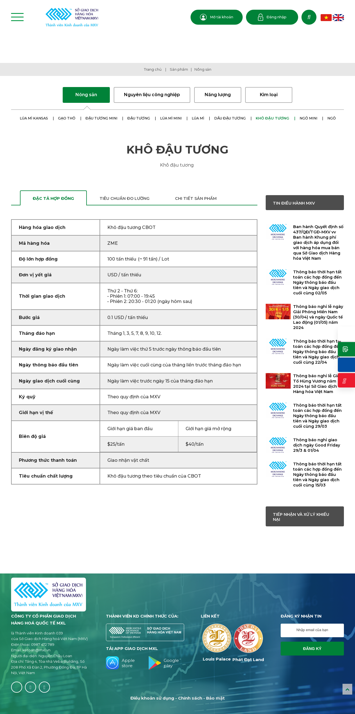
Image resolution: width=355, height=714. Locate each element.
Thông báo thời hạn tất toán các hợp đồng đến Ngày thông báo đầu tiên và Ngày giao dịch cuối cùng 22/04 (317, 352)
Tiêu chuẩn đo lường (124, 198)
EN (338, 17)
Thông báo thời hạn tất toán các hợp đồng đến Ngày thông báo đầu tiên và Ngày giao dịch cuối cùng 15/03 (317, 474)
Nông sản (202, 69)
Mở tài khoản (216, 17)
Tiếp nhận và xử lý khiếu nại (301, 517)
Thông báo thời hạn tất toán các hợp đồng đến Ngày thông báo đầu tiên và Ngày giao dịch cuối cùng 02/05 (317, 282)
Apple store (120, 662)
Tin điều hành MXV (294, 203)
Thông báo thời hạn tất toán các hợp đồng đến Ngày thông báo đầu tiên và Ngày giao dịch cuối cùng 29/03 (317, 416)
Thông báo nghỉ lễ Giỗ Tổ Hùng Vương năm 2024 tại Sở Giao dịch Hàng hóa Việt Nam (316, 383)
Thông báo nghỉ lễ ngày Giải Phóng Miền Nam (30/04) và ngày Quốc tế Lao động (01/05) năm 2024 (318, 317)
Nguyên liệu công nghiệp (152, 94)
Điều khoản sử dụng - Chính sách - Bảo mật (177, 698)
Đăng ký (312, 648)
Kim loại (269, 94)
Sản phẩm (179, 69)
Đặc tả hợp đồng (53, 198)
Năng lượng (218, 94)
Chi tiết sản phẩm (196, 198)
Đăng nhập (272, 17)
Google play (164, 663)
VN (326, 17)
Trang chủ (153, 69)
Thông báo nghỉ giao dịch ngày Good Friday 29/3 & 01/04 (316, 445)
